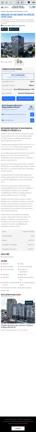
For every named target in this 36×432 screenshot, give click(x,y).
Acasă (3, 11)
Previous (3, 45)
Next (32, 45)
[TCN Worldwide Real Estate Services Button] (32, 7)
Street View (14, 29)
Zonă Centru (18, 11)
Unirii (25, 11)
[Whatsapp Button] (10, 2)
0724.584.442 (6, 2)
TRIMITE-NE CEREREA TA (25, 98)
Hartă (4, 29)
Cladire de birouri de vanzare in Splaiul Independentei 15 (17, 326)
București (10, 11)
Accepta (18, 428)
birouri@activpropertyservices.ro (2, 2)
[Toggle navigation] (33, 2)
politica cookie (22, 423)
